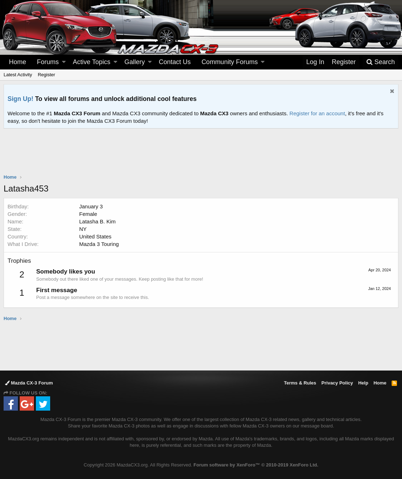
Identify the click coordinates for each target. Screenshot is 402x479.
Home (17, 62)
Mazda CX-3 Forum (29, 383)
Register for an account (317, 113)
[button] (63, 62)
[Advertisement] (201, 148)
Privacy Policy (337, 383)
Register (46, 74)
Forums (48, 62)
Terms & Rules (300, 383)
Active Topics (91, 62)
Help (363, 383)
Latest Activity (18, 74)
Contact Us (175, 62)
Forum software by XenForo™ (255, 465)
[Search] (380, 62)
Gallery (134, 62)
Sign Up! (20, 98)
